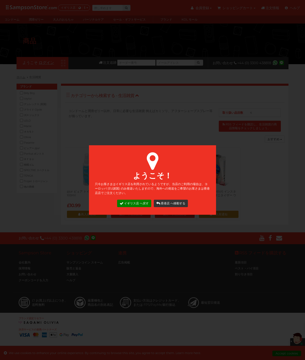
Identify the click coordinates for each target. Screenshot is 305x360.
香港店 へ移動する (170, 203)
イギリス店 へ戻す (134, 203)
